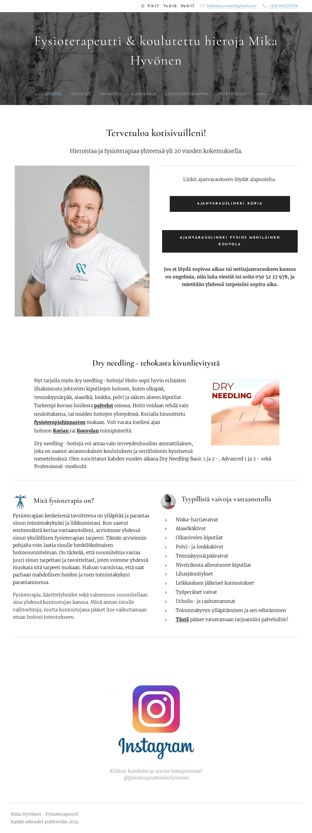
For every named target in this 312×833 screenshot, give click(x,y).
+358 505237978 (283, 6)
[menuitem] (129, 94)
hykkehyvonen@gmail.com (231, 6)
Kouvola (86, 431)
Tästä (182, 619)
